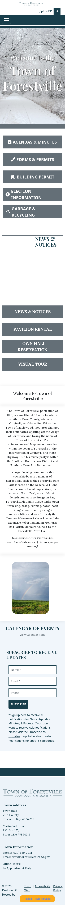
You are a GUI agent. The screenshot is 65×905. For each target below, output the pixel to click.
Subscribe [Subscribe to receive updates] (18, 704)
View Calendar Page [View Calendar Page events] (32, 635)
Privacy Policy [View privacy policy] (57, 888)
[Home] (31, 3)
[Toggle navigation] (6, 20)
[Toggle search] (57, 11)
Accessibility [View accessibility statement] (42, 886)
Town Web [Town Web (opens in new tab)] (27, 888)
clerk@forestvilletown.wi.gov (30, 857)
